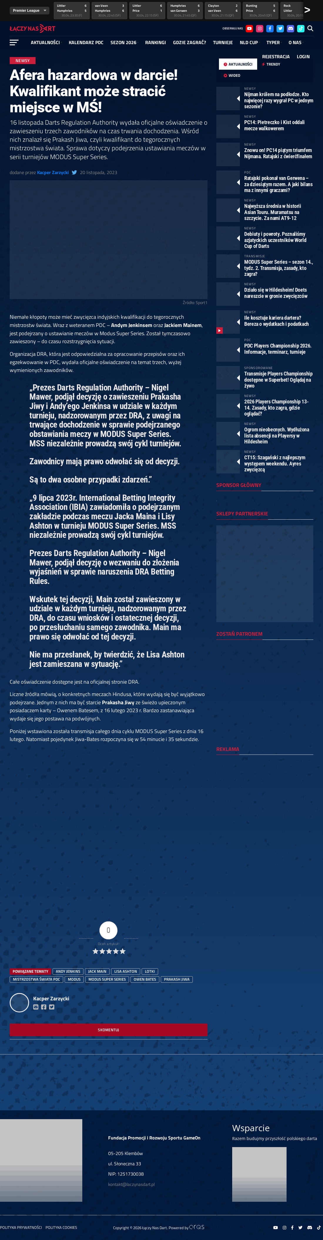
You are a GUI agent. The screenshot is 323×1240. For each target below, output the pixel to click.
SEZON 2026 (123, 42)
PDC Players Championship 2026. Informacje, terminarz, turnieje (278, 349)
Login (303, 56)
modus (74, 979)
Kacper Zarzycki (53, 172)
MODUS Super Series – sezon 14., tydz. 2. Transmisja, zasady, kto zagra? (278, 268)
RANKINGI (155, 42)
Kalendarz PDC (86, 42)
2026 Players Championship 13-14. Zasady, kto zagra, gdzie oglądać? (276, 407)
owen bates (145, 979)
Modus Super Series (107, 979)
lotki (150, 971)
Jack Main (97, 971)
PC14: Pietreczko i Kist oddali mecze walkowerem (274, 125)
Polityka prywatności (21, 1227)
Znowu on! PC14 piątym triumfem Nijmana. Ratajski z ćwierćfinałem (278, 153)
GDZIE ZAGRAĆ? (189, 42)
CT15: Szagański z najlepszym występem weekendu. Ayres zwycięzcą (274, 463)
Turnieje (223, 42)
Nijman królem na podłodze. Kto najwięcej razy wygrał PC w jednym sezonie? (278, 100)
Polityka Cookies (61, 1227)
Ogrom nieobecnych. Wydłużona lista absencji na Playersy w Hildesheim (276, 435)
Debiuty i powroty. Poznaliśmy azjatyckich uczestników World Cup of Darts (275, 240)
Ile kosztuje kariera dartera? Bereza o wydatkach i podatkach (276, 321)
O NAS (295, 42)
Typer (273, 42)
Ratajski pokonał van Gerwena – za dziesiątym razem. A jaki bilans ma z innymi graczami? (278, 184)
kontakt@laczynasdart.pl (131, 1184)
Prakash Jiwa (177, 979)
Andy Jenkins (68, 971)
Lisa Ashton (125, 971)
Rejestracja (276, 56)
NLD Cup (249, 42)
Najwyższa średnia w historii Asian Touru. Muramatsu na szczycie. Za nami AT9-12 (272, 212)
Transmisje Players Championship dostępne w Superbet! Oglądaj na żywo (278, 379)
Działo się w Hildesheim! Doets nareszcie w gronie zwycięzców (275, 293)
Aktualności (45, 42)
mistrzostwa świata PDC (36, 979)
